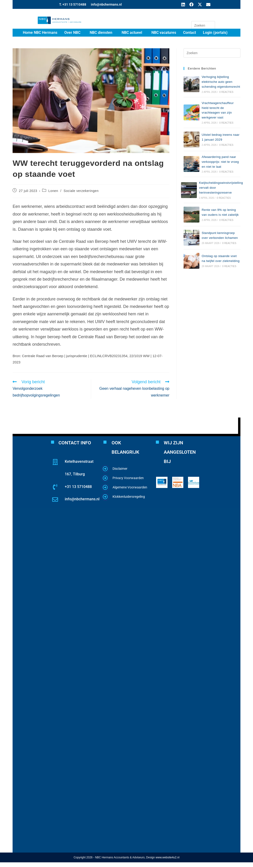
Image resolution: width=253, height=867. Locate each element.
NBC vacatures (163, 32)
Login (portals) (215, 32)
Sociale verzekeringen (81, 191)
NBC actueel (132, 32)
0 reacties (226, 92)
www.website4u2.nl (167, 857)
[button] (73, 32)
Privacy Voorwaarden (128, 478)
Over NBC (72, 32)
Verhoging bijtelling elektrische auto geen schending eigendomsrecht (221, 81)
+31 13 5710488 (78, 486)
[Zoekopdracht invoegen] (203, 25)
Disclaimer (120, 468)
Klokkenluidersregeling (129, 496)
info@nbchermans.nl (106, 4)
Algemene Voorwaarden (130, 487)
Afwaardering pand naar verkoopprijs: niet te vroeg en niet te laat (220, 161)
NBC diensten (101, 32)
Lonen (53, 191)
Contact (189, 32)
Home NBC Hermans (40, 32)
